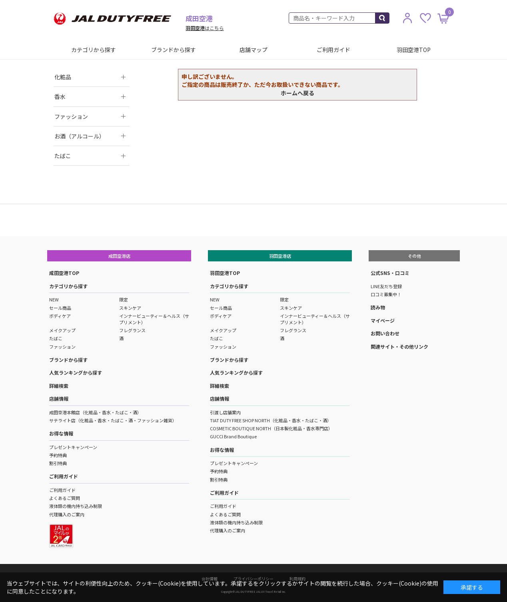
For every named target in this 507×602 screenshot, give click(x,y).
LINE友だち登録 (386, 286)
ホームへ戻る (297, 93)
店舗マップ (253, 50)
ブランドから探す (173, 50)
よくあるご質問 (64, 498)
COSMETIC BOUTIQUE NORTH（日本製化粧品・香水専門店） (271, 428)
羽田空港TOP (414, 50)
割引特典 (58, 463)
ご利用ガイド (333, 50)
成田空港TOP (64, 272)
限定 (123, 299)
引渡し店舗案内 (225, 412)
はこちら (205, 27)
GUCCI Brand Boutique (233, 436)
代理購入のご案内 (66, 514)
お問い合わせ (385, 333)
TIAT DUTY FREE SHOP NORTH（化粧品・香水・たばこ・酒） (270, 420)
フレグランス (132, 330)
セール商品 (60, 308)
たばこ (55, 338)
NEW (54, 299)
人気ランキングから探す (75, 372)
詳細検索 (58, 385)
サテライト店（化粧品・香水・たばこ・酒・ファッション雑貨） (113, 420)
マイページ (383, 320)
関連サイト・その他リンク (399, 346)
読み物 (378, 307)
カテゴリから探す (93, 50)
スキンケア (130, 308)
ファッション (62, 346)
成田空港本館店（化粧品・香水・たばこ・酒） (95, 412)
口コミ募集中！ (386, 294)
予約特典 (58, 455)
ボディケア (60, 316)
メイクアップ (62, 330)
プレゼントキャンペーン (73, 447)
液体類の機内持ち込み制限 (75, 506)
